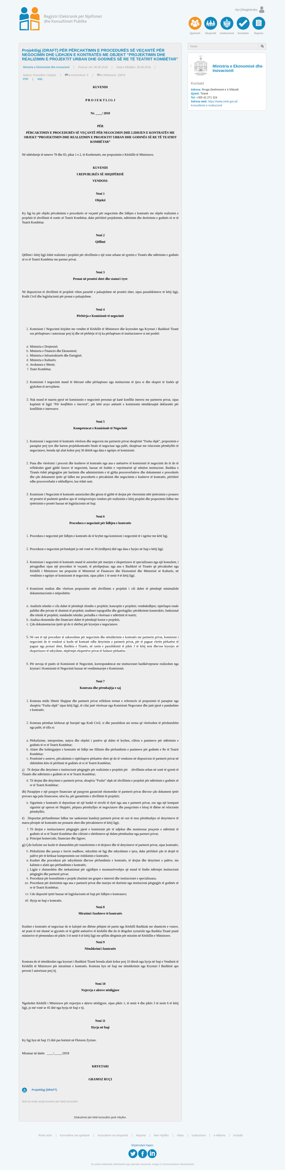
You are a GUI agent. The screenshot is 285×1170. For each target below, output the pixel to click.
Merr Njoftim (161, 1135)
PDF (25, 79)
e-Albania (219, 1135)
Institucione (199, 1135)
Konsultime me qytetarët (75, 1135)
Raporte (141, 1135)
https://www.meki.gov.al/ (214, 101)
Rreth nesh (45, 1135)
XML (40, 79)
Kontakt (237, 1135)
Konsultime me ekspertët (113, 1135)
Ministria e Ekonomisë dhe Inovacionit (46, 67)
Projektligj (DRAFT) (44, 1089)
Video (180, 1135)
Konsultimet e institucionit (206, 105)
